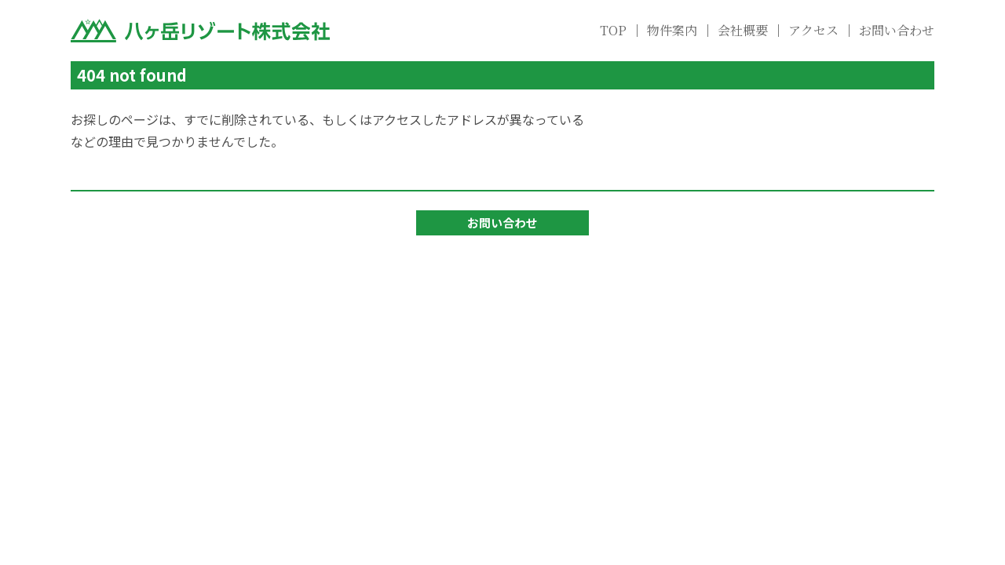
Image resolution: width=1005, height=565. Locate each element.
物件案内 (672, 30)
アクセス (813, 30)
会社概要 (743, 30)
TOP (613, 30)
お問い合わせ (896, 30)
